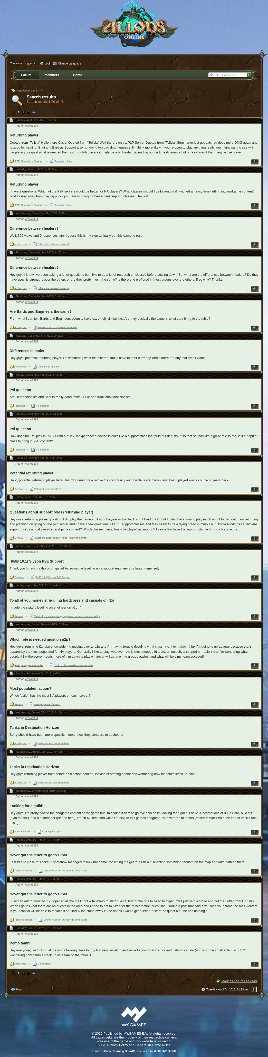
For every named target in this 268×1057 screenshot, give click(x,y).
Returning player (24, 135)
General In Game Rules (152, 1045)
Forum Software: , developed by (134, 1051)
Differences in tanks (27, 351)
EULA (101, 1045)
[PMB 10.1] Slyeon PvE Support (37, 561)
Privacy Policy (117, 1045)
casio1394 (31, 125)
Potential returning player (32, 473)
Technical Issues (23, 870)
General (18, 489)
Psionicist (19, 405)
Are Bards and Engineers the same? (41, 311)
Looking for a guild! (26, 806)
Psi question (20, 390)
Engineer (19, 577)
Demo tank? (20, 943)
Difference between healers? (34, 228)
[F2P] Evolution (22, 831)
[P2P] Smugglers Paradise (28, 161)
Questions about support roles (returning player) (51, 512)
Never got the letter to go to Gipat (38, 855)
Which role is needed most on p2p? (40, 639)
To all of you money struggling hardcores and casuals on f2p (62, 600)
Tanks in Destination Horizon (34, 727)
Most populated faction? (31, 688)
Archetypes (20, 244)
